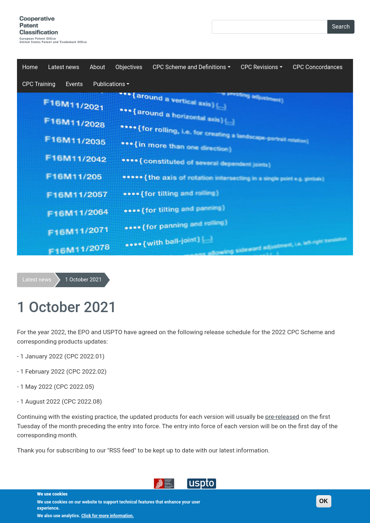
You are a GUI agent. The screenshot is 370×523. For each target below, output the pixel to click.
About (97, 67)
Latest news (63, 67)
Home (30, 67)
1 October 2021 (83, 279)
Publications (109, 84)
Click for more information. (107, 517)
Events (74, 84)
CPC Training (38, 84)
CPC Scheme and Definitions (189, 67)
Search (341, 26)
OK (323, 503)
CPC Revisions (259, 67)
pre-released (282, 416)
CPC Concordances (318, 67)
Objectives (129, 67)
